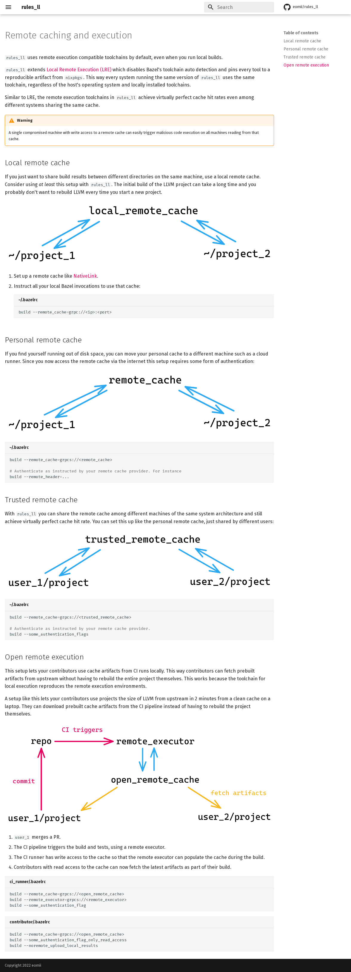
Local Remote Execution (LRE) (79, 69)
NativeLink (85, 276)
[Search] (239, 7)
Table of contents (301, 32)
